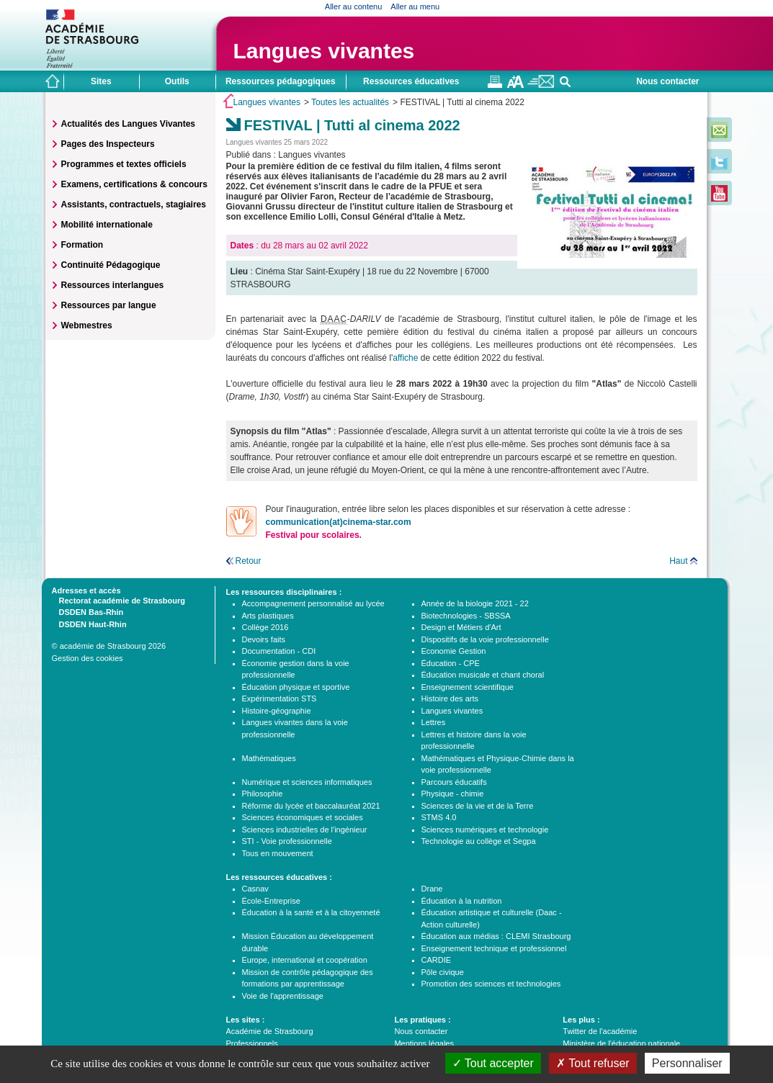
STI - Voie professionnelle (287, 841)
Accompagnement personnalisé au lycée (313, 603)
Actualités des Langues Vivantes (128, 124)
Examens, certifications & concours (134, 184)
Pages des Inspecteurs (108, 144)
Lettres (433, 722)
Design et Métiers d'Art (461, 627)
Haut (678, 561)
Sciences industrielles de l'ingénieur (304, 829)
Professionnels (252, 1043)
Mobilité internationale (107, 225)
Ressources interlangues (112, 285)
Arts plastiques (268, 615)
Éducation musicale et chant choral (483, 674)
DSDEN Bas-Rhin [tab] (88, 611)
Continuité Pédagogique (111, 265)
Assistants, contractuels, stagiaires (133, 204)
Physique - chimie (452, 793)
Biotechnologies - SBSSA (466, 615)
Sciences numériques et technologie (485, 829)
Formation (82, 245)
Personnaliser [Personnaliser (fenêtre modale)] (687, 1063)
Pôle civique (442, 972)
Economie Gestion (453, 651)
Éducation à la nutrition (461, 900)
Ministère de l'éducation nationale (621, 1043)
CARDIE (436, 960)
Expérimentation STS (279, 698)
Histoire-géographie (276, 710)
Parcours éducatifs (454, 782)
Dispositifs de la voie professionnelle (485, 639)
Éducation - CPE (450, 663)
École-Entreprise (271, 900)
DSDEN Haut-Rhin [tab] (89, 624)
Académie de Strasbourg (269, 1031)
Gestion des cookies (87, 658)
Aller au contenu (354, 6)
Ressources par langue (108, 305)
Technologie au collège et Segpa (478, 841)
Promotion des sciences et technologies (491, 983)
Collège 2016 (265, 627)
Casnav (255, 888)
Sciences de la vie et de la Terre (477, 805)
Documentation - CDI (279, 651)
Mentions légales (424, 1043)
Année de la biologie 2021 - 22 (475, 603)
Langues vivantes (324, 51)
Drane (432, 888)
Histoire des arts (449, 698)
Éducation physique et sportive (296, 687)
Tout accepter (493, 1063)
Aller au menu (414, 6)
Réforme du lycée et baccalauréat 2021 (311, 805)
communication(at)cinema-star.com (338, 522)
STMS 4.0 (439, 817)
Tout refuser (593, 1063)
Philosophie (262, 793)
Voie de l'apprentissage (282, 996)
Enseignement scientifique (467, 687)
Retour (249, 561)
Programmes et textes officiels (124, 164)
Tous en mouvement (277, 853)
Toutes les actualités (350, 102)
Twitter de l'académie (600, 1031)
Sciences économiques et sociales (302, 817)
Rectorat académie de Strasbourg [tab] (118, 600)
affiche (406, 358)
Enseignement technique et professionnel (494, 948)
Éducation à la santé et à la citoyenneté (311, 912)
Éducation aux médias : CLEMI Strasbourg (496, 936)
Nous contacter (667, 81)
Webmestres (86, 325)
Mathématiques (269, 758)
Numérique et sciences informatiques (307, 782)
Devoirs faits (264, 639)
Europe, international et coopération (304, 960)
